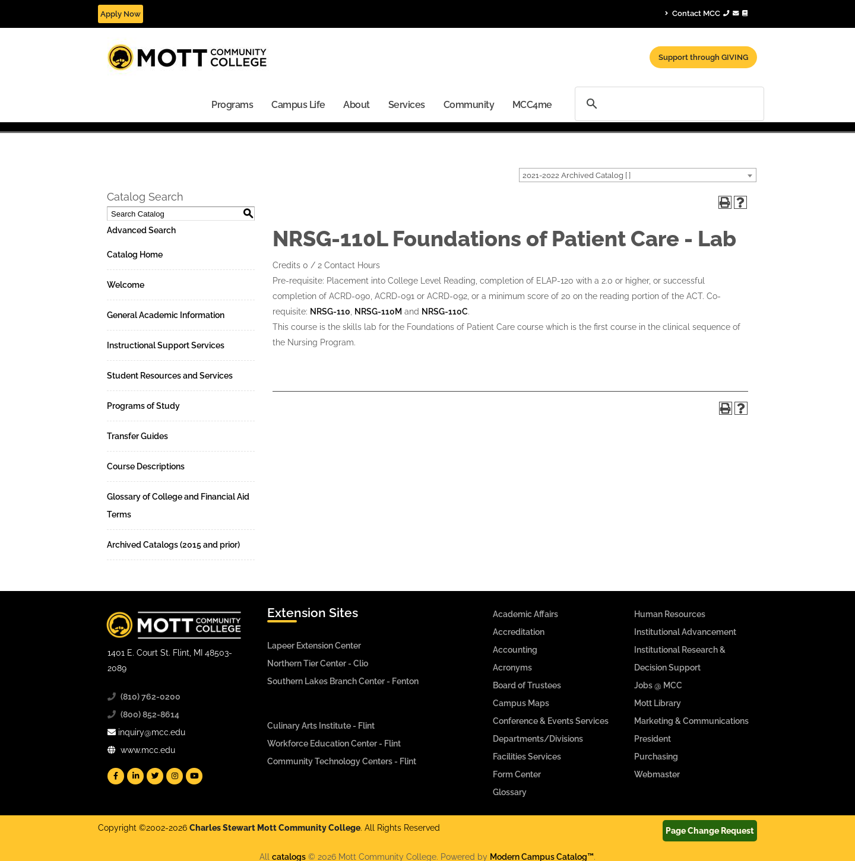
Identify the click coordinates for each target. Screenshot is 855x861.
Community (469, 104)
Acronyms (512, 667)
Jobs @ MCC (658, 685)
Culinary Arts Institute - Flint (321, 725)
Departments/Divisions (538, 739)
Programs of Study (143, 406)
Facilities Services (527, 756)
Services (406, 104)
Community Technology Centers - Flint (341, 761)
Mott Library (657, 703)
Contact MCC (706, 13)
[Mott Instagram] (174, 776)
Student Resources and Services (170, 375)
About (356, 104)
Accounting (515, 650)
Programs (232, 104)
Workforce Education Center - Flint (334, 743)
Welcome (125, 285)
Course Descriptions (146, 466)
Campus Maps (521, 703)
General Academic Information (165, 315)
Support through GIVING (703, 57)
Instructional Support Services (165, 345)
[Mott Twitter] (155, 776)
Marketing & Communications (691, 721)
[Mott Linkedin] (135, 776)
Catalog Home (135, 254)
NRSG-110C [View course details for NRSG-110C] (445, 311)
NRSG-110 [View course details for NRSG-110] (330, 311)
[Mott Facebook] (115, 776)
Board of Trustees (527, 685)
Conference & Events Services (551, 721)
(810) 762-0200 (150, 696)
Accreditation (518, 632)
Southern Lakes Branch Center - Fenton (343, 681)
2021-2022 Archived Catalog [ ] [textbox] (576, 175)
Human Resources (669, 614)
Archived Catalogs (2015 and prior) (173, 544)
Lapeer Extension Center (314, 645)
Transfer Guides (137, 436)
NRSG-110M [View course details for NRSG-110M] (378, 311)
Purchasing (656, 756)
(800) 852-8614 (150, 714)
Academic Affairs (525, 614)
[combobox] (637, 175)
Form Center (517, 774)
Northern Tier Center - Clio (317, 663)
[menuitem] (232, 104)
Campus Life (298, 104)
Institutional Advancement (685, 632)
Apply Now (120, 13)
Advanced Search (141, 230)
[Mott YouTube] (194, 776)
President (652, 739)
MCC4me (532, 104)
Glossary (510, 792)
